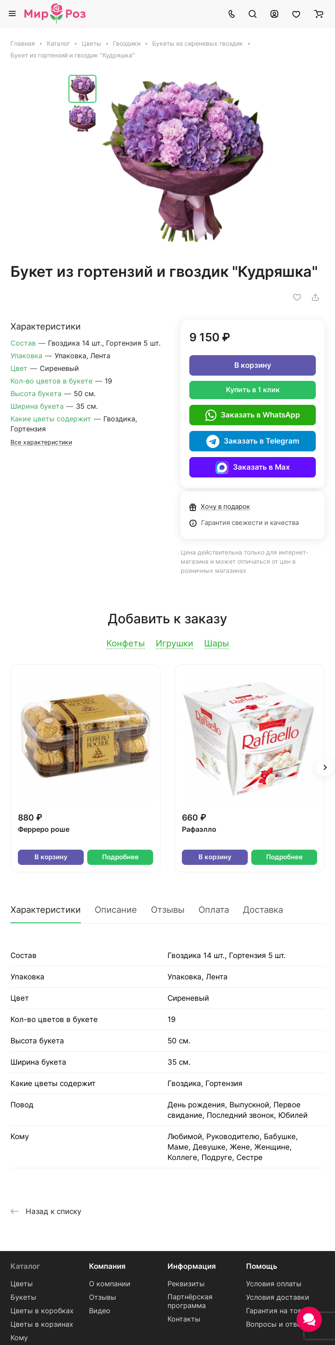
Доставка (263, 910)
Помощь (261, 1266)
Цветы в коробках (42, 1311)
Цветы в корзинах (41, 1324)
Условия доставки (277, 1297)
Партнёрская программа (190, 1301)
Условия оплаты (273, 1284)
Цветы (21, 1284)
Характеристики (45, 910)
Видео (99, 1311)
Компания (107, 1266)
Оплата (213, 910)
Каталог (25, 1266)
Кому (19, 1338)
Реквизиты (186, 1284)
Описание (116, 910)
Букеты (23, 1297)
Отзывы (168, 910)
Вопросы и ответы (278, 1324)
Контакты (184, 1319)
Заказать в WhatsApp (252, 415)
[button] (324, 767)
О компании (109, 1284)
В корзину (252, 365)
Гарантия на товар (278, 1311)
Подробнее (120, 857)
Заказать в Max (252, 467)
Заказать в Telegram (252, 441)
